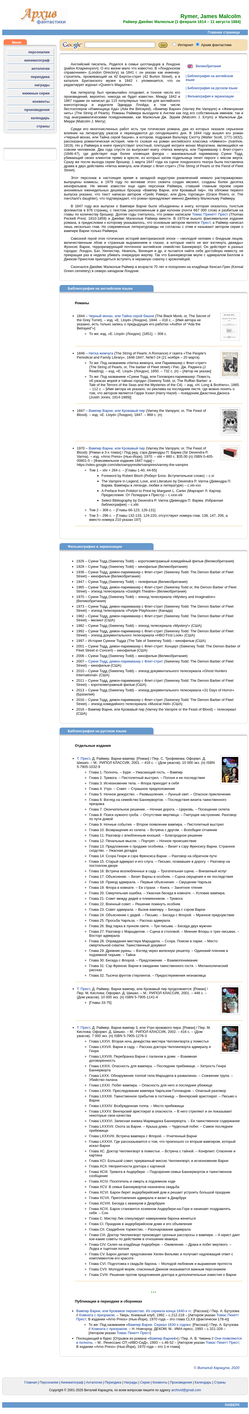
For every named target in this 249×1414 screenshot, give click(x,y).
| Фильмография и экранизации (210, 96)
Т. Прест (83, 758)
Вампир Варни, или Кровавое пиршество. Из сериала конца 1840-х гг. (133, 1311)
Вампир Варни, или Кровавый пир (117, 411)
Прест (205, 222)
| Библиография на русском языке (211, 88)
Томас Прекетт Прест (210, 214)
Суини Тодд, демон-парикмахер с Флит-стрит (125, 661)
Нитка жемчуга (101, 353)
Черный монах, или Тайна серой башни (121, 316)
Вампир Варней (162, 1338)
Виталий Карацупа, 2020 (218, 1368)
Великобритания (203, 66)
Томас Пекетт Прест (133, 1333)
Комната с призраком (97, 1315)
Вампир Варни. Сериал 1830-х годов (158, 1325)
